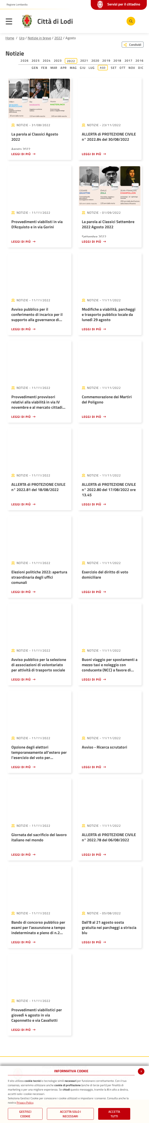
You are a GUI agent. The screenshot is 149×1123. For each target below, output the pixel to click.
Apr (63, 67)
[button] (15, 4)
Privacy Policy (25, 1102)
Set (114, 67)
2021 (84, 60)
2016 (139, 60)
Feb (44, 67)
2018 (117, 60)
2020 (95, 60)
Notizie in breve (39, 38)
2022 (58, 38)
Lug (92, 67)
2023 (58, 60)
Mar (54, 67)
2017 (129, 60)
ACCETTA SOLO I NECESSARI (70, 1113)
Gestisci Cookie (25, 1113)
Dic (141, 67)
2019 (106, 60)
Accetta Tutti (114, 1113)
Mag (73, 67)
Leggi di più (21, 154)
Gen (35, 67)
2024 (47, 60)
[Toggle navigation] (11, 22)
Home (9, 38)
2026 (25, 60)
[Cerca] (131, 21)
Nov (131, 67)
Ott (122, 67)
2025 (36, 60)
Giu (83, 67)
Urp (21, 38)
